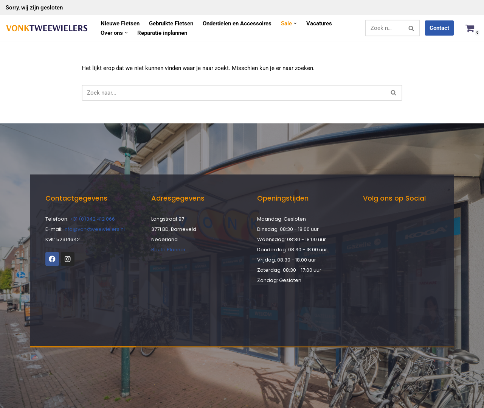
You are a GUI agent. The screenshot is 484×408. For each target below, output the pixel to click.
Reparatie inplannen (162, 33)
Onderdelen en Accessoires (237, 23)
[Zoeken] (384, 28)
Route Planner (168, 249)
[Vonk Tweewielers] (47, 28)
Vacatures (319, 23)
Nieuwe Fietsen (120, 23)
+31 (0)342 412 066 (92, 219)
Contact (439, 28)
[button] (295, 23)
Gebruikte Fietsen (171, 23)
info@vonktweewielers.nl (94, 229)
